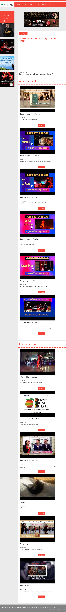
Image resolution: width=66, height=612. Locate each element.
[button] (37, 99)
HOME (19, 4)
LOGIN (63, 9)
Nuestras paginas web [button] (46, 4)
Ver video (41, 125)
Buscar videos (5, 20)
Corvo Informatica (60, 609)
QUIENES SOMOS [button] (30, 4)
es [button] (57, 9)
